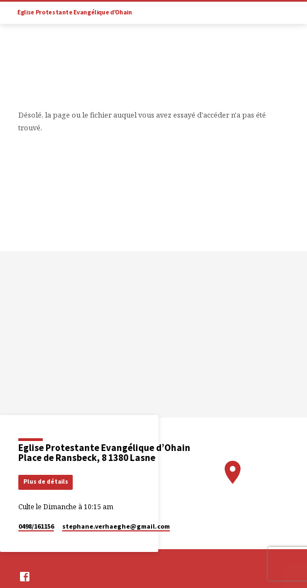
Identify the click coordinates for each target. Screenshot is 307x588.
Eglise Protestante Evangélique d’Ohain (74, 12)
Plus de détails (45, 481)
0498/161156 (36, 526)
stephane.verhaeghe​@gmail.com (116, 526)
